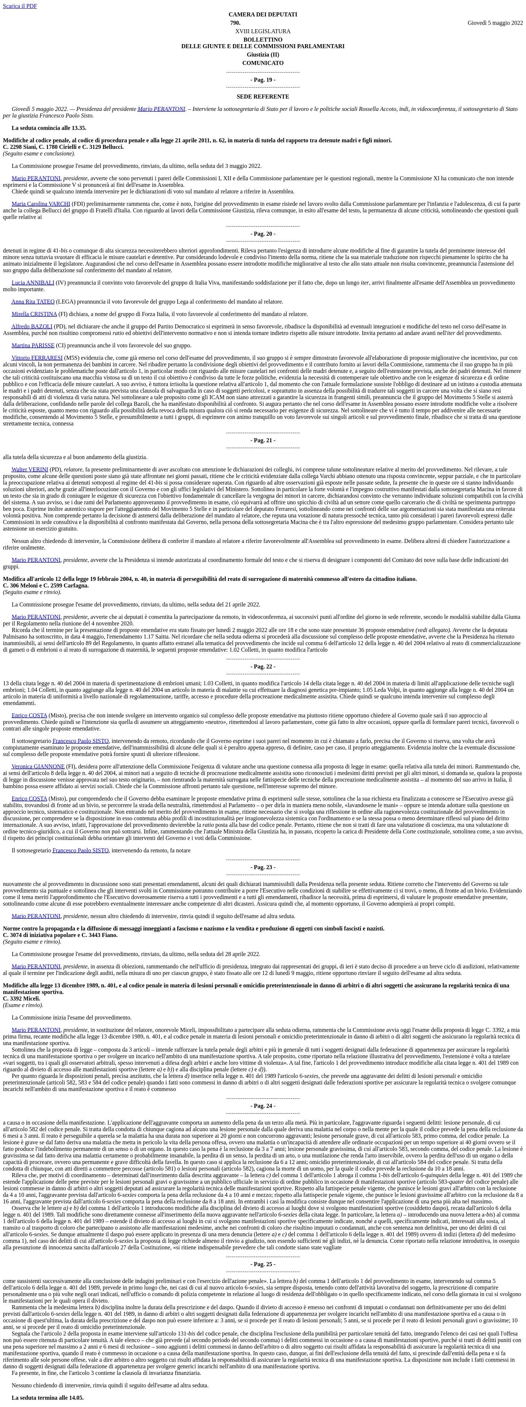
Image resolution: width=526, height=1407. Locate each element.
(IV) (61, 283)
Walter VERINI (30, 469)
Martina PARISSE (33, 345)
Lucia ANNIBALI (33, 283)
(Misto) (57, 715)
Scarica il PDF (20, 6)
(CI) (61, 345)
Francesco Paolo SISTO (80, 741)
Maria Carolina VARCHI (41, 204)
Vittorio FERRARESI (37, 358)
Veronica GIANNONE (38, 766)
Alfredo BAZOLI (31, 326)
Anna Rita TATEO (32, 301)
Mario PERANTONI (161, 109)
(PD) (59, 326)
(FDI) (78, 204)
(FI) (63, 314)
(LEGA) (66, 301)
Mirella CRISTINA (34, 314)
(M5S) (72, 358)
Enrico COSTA (29, 715)
